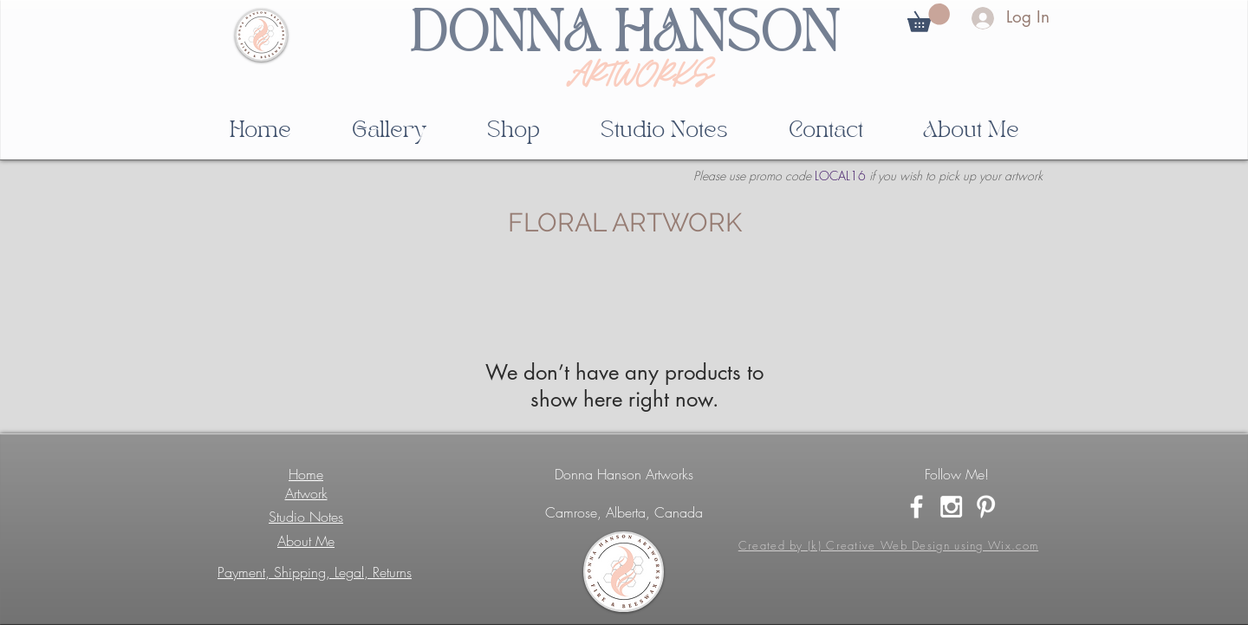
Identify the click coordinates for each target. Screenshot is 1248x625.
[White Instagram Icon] (951, 507)
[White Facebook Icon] (916, 507)
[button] (928, 17)
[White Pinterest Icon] (986, 507)
